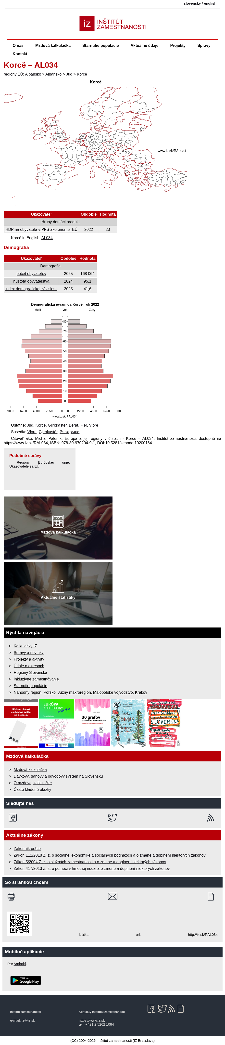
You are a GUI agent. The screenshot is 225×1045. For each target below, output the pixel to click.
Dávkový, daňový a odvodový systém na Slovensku (58, 776)
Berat (73, 425)
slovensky (192, 3)
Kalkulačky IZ (25, 646)
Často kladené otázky (32, 789)
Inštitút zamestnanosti (115, 1041)
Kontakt (20, 54)
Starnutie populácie (100, 45)
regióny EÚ (13, 74)
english (210, 3)
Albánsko (33, 74)
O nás (18, 45)
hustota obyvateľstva (31, 281)
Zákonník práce (27, 849)
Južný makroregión (74, 692)
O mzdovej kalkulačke (33, 783)
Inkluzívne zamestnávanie (36, 679)
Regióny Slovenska (30, 672)
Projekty (178, 45)
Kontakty (85, 1012)
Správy (204, 45)
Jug (69, 74)
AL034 (47, 238)
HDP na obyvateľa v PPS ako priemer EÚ (41, 229)
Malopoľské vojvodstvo (113, 692)
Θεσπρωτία (69, 432)
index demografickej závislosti (31, 289)
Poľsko (50, 692)
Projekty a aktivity (29, 659)
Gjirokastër (57, 425)
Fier (83, 425)
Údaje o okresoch (29, 666)
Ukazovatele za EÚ (24, 466)
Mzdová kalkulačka (53, 45)
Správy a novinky (29, 653)
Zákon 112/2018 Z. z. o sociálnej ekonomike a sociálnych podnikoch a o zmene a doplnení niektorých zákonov (110, 855)
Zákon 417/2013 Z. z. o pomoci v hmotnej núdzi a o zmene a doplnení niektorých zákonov (92, 868)
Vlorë (93, 425)
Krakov (141, 692)
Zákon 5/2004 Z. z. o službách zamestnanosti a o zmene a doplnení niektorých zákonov (90, 862)
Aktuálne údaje (145, 45)
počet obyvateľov (31, 274)
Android (20, 964)
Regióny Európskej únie (43, 462)
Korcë (82, 74)
